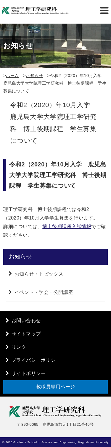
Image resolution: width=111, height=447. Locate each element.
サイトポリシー (29, 373)
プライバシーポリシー (36, 360)
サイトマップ (26, 333)
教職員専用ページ (55, 386)
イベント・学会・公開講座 (44, 292)
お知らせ (34, 75)
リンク (19, 347)
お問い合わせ (26, 320)
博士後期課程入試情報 (66, 226)
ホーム (12, 75)
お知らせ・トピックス (39, 273)
